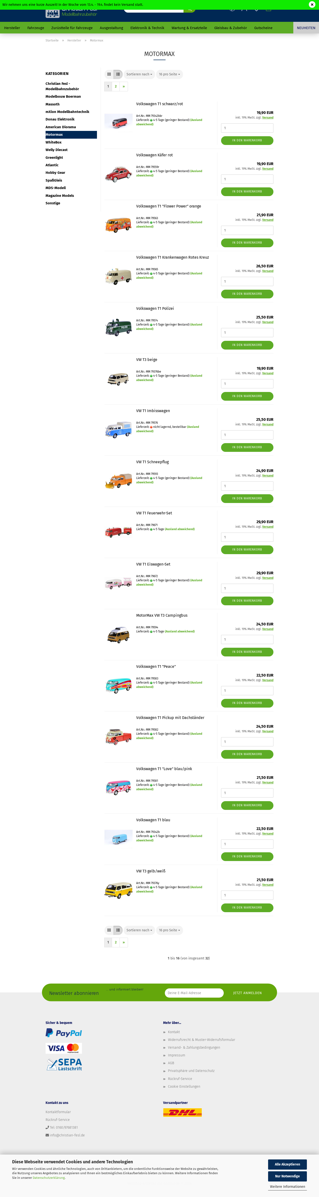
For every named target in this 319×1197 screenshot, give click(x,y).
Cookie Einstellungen (184, 1087)
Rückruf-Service (180, 1079)
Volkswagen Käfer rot (154, 155)
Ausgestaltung (111, 28)
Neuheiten (306, 28)
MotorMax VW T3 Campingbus (161, 615)
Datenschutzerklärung (49, 1178)
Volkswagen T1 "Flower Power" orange (168, 206)
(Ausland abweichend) (180, 529)
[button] (109, 74)
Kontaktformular (58, 1112)
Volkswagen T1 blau (153, 820)
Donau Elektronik (60, 119)
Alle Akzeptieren (287, 1164)
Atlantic (52, 165)
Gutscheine (263, 28)
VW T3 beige (146, 359)
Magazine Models (60, 195)
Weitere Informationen (287, 1187)
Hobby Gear (55, 172)
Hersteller (12, 28)
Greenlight (54, 157)
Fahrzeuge (35, 28)
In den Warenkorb (247, 140)
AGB (171, 1063)
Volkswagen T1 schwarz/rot (159, 104)
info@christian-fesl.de (67, 1135)
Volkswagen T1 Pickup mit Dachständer (170, 717)
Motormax (54, 134)
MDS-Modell (56, 188)
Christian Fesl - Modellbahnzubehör (62, 86)
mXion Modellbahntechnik (67, 112)
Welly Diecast (57, 150)
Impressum (176, 1055)
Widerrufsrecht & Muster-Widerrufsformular (201, 1040)
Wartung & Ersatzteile (189, 28)
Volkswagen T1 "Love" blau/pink (164, 768)
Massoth (53, 104)
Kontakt (174, 1032)
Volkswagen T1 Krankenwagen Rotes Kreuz (172, 257)
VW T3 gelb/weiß (150, 871)
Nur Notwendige (287, 1176)
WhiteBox (54, 142)
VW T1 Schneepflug (152, 462)
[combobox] (139, 74)
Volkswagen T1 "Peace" (156, 666)
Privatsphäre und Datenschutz (191, 1071)
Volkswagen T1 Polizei (155, 308)
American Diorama (61, 127)
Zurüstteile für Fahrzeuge (72, 28)
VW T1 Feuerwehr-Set (154, 513)
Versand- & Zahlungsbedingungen (194, 1047)
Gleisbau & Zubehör (230, 28)
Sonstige (53, 203)
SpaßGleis (54, 180)
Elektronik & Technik (147, 28)
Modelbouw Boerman (63, 96)
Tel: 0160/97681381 (64, 1127)
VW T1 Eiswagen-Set (153, 564)
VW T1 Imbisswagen (153, 410)
